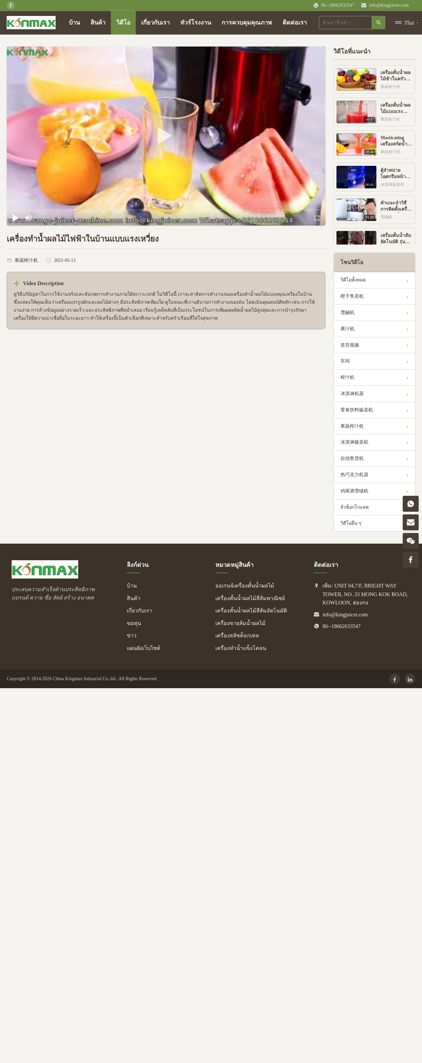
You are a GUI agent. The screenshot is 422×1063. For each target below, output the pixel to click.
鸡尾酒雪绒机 (354, 490)
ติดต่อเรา (295, 22)
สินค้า (98, 22)
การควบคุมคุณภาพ (247, 22)
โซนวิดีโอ (351, 262)
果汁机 (347, 328)
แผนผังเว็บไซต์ (143, 648)
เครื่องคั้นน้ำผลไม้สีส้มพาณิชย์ (250, 598)
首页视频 (349, 345)
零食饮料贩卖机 (356, 409)
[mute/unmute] (28, 218)
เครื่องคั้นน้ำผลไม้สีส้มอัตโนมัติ (251, 610)
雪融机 (347, 312)
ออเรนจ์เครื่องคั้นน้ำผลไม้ (244, 585)
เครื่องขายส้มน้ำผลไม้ (240, 623)
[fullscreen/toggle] (316, 218)
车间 (345, 361)
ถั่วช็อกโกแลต (354, 507)
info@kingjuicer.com (389, 5)
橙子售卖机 (352, 296)
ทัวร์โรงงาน (195, 22)
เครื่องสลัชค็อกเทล (237, 635)
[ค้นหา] (378, 22)
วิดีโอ (123, 22)
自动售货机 (352, 458)
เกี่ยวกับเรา (155, 22)
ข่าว (131, 635)
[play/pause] (15, 218)
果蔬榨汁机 (352, 426)
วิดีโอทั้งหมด (353, 279)
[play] (166, 136)
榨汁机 (347, 377)
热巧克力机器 (354, 474)
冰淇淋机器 (352, 393)
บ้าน (74, 22)
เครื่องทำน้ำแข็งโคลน (240, 648)
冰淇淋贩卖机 (354, 442)
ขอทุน (134, 623)
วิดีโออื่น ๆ (350, 523)
